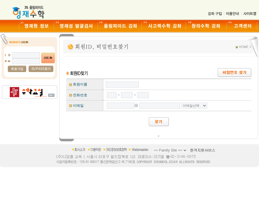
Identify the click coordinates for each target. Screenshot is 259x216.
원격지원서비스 (202, 149)
